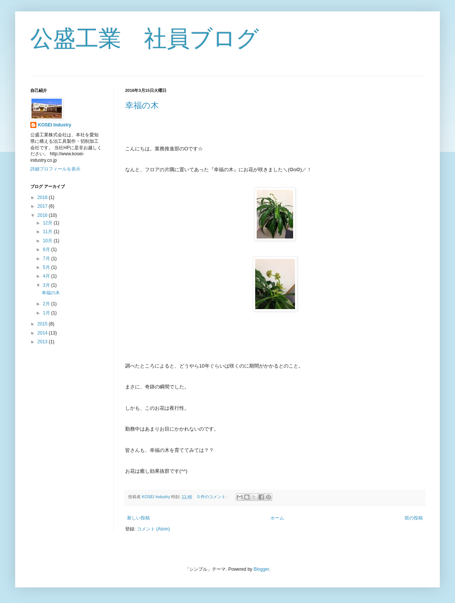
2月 (47, 303)
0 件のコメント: (212, 496)
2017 (43, 206)
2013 (43, 341)
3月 (47, 285)
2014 (43, 333)
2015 (43, 324)
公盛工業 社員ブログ (144, 38)
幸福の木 (142, 105)
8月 (47, 249)
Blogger (261, 569)
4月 (47, 276)
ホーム (277, 518)
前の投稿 (414, 518)
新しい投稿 (138, 518)
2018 (43, 197)
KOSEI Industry (54, 125)
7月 (47, 258)
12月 (48, 223)
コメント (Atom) (153, 529)
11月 (48, 231)
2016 (43, 215)
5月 (47, 267)
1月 (47, 313)
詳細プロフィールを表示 (55, 169)
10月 (48, 240)
